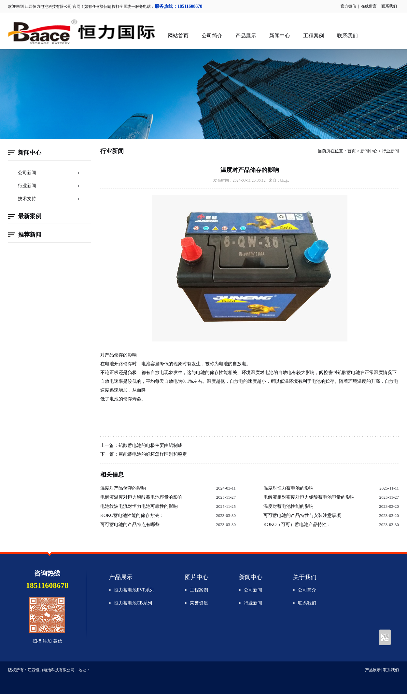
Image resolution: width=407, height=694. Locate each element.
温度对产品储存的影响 (123, 488)
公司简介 (212, 35)
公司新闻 (27, 172)
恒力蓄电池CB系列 (133, 603)
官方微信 (348, 6)
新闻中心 (279, 35)
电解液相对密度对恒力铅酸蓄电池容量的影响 (309, 497)
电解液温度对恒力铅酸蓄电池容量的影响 (141, 497)
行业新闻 (27, 185)
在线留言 (369, 6)
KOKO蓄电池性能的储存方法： (131, 515)
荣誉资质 (199, 603)
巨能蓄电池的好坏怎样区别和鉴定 (153, 454)
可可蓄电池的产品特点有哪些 (130, 524)
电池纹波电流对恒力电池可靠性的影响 (139, 506)
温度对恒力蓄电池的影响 (288, 488)
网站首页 (178, 35)
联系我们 (389, 6)
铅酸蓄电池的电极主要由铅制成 (150, 445)
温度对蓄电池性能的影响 (288, 506)
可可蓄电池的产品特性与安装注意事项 (302, 515)
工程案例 (313, 35)
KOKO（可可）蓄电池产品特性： (297, 524)
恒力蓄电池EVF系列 (134, 590)
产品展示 (245, 35)
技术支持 (27, 198)
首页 (351, 150)
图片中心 (196, 577)
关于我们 (304, 577)
